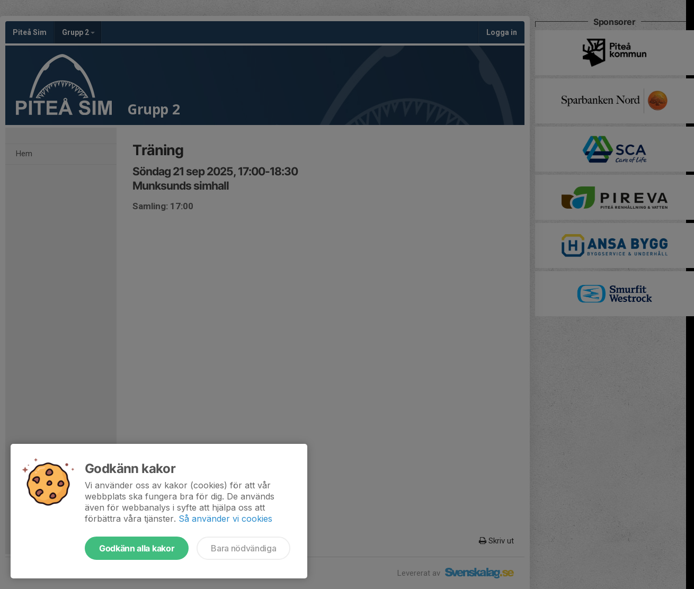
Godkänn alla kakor (136, 548)
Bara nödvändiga (243, 548)
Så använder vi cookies (225, 518)
